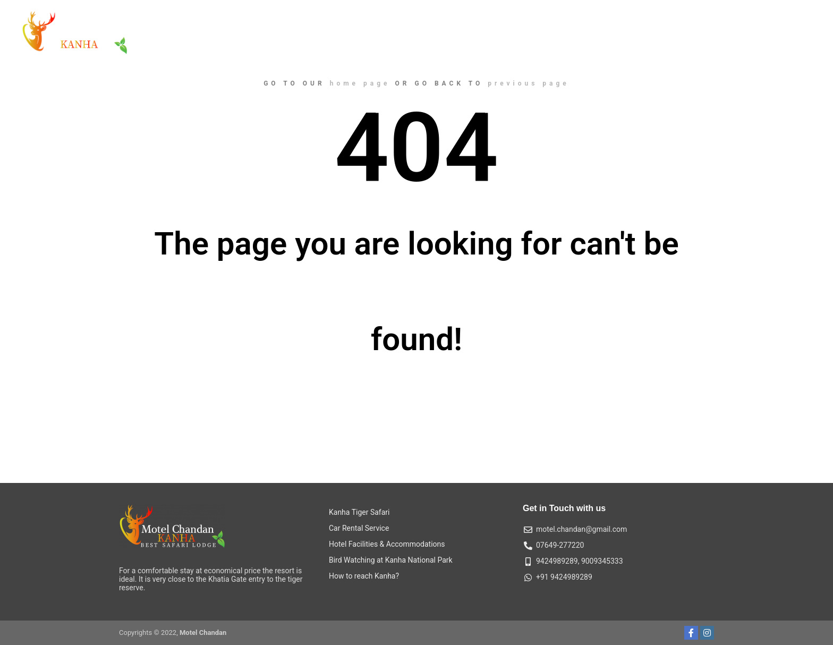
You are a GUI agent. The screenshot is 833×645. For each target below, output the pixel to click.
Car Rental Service (359, 528)
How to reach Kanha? (364, 576)
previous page (529, 83)
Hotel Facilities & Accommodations (387, 544)
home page (360, 83)
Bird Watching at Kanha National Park (391, 560)
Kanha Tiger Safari (359, 512)
